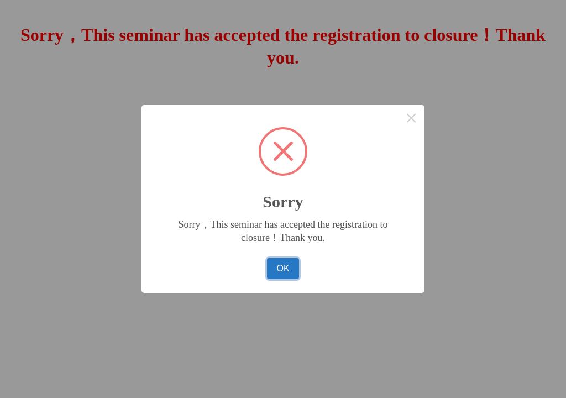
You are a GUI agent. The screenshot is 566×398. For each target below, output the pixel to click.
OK (282, 268)
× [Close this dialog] (411, 118)
